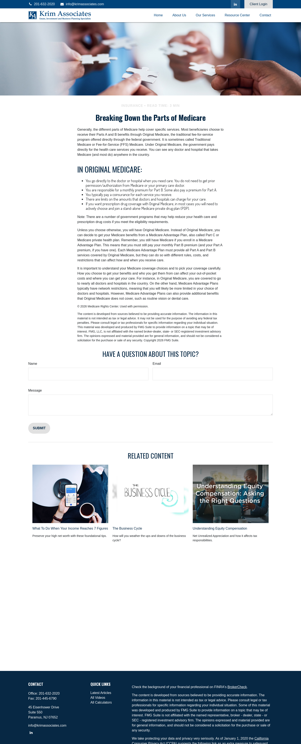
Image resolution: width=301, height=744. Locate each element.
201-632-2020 (41, 4)
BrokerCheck (237, 687)
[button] (158, 15)
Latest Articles (101, 693)
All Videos (98, 697)
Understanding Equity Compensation (220, 528)
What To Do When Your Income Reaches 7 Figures (70, 528)
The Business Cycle (127, 528)
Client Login (259, 4)
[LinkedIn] (235, 4)
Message (35, 390)
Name (32, 363)
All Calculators (101, 702)
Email (157, 363)
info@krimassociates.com (82, 4)
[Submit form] (39, 428)
